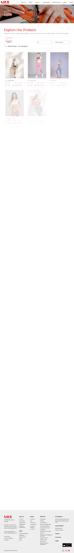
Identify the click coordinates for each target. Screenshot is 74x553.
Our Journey (22, 521)
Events (20, 538)
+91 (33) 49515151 (11, 531)
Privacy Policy (7, 536)
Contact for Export (59, 530)
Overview (21, 519)
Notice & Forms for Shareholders (44, 543)
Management (22, 524)
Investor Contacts (44, 538)
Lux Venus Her (33, 524)
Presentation (43, 519)
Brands (30, 2)
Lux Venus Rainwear (32, 526)
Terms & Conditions (8, 538)
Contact (71, 2)
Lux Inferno (32, 522)
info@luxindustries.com (12, 533)
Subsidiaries (42, 529)
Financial (42, 521)
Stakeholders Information (45, 531)
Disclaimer (6, 540)
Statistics (42, 533)
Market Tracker (43, 539)
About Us (23, 2)
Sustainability (46, 2)
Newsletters (22, 535)
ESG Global (43, 541)
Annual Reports (43, 522)
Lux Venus (32, 519)
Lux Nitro (32, 529)
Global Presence (56, 2)
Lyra (31, 521)
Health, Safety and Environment (62, 519)
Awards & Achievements (22, 526)
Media (64, 2)
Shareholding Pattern (44, 526)
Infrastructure (22, 522)
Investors (37, 2)
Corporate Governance (45, 527)
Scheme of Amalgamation (45, 524)
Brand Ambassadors (23, 533)
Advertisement (22, 537)
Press (20, 540)
